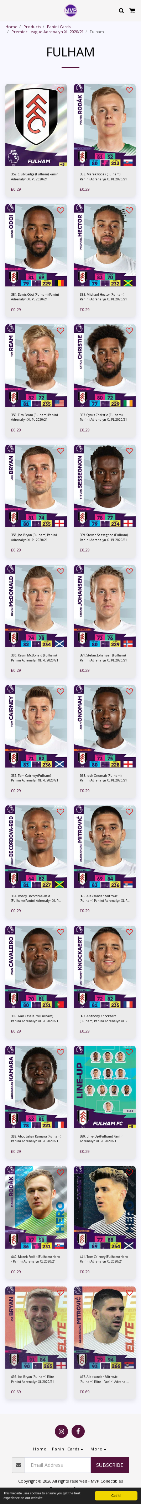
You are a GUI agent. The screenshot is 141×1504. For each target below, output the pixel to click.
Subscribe (109, 1464)
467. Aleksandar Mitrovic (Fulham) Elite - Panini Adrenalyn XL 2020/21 (105, 1379)
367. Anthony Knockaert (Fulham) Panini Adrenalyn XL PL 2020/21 (104, 1018)
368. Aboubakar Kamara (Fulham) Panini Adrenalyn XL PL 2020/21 (36, 1138)
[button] (8, 10)
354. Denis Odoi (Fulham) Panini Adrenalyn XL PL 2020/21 (35, 296)
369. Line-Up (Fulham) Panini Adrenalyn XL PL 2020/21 (102, 1138)
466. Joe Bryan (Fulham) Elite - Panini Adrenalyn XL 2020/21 (33, 1379)
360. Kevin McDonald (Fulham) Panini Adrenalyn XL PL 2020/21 (34, 657)
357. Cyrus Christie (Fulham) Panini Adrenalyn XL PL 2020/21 (103, 417)
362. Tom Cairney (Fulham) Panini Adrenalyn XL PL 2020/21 (34, 778)
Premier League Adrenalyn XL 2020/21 (47, 31)
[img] (36, 125)
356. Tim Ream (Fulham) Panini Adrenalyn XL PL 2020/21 (34, 417)
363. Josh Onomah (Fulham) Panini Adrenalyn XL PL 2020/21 (103, 778)
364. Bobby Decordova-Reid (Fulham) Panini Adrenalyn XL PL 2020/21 (35, 898)
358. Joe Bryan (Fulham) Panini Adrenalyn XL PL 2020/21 (34, 537)
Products (32, 26)
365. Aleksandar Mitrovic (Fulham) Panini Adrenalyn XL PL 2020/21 (104, 898)
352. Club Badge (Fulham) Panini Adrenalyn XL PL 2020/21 (35, 176)
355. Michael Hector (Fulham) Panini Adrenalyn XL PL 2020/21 (103, 296)
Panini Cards (58, 26)
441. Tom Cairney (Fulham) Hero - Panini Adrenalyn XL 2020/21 (105, 1259)
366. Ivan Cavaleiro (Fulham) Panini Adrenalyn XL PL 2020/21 (34, 1018)
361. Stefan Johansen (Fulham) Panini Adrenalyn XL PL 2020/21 (103, 657)
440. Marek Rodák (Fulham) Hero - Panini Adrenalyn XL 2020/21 (35, 1259)
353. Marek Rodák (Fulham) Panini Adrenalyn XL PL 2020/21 (103, 176)
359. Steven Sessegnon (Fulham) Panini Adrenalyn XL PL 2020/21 (104, 537)
